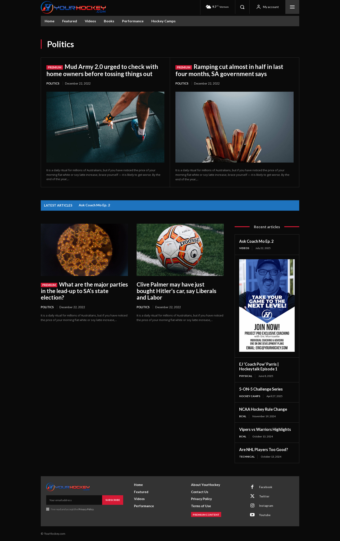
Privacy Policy (85, 509)
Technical (247, 456)
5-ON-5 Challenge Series (261, 389)
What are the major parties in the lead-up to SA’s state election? (84, 291)
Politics (52, 83)
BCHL (242, 416)
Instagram (266, 505)
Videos (244, 248)
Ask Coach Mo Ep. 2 (94, 205)
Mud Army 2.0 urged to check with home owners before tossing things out (102, 70)
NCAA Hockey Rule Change (263, 409)
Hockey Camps (249, 396)
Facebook (265, 487)
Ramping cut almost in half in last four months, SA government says (229, 70)
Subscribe (112, 500)
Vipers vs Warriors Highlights (265, 429)
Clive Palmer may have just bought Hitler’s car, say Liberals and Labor (176, 291)
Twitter (264, 496)
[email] (74, 500)
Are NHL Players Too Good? (263, 449)
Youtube (265, 515)
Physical (245, 376)
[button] (242, 7)
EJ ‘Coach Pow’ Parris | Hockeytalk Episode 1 (259, 367)
